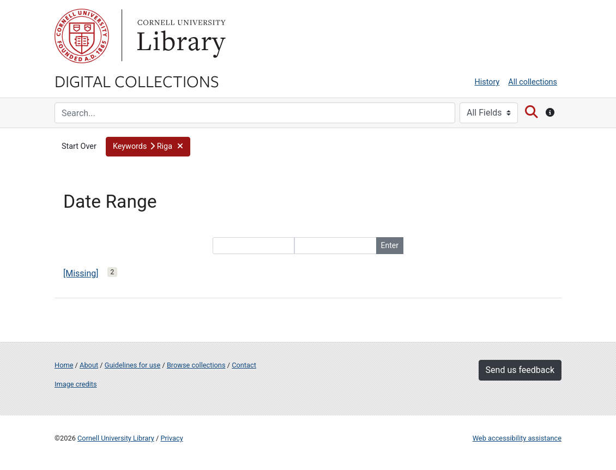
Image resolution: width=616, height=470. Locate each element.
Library (180, 36)
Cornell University (82, 36)
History (487, 82)
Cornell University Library (115, 438)
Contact (244, 365)
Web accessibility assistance (517, 438)
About (89, 365)
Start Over (79, 146)
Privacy (171, 438)
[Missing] (81, 273)
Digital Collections (137, 80)
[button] (148, 146)
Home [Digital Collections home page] (64, 365)
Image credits (76, 384)
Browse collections (196, 365)
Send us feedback (520, 370)
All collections (532, 82)
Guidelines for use (132, 365)
